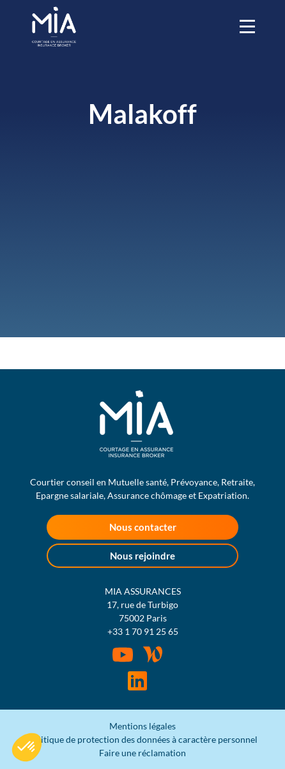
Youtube (122, 654)
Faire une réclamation (142, 752)
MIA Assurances (54, 26)
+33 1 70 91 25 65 (142, 631)
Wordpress (152, 654)
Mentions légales (142, 725)
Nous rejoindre (142, 555)
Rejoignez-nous (137, 680)
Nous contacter (142, 527)
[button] (27, 747)
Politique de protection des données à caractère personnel (142, 739)
